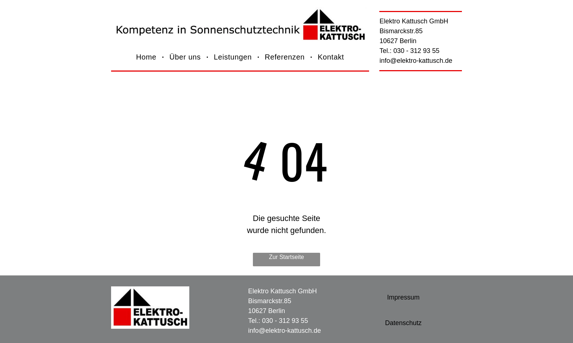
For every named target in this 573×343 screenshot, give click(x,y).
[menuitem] (147, 57)
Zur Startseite (286, 257)
